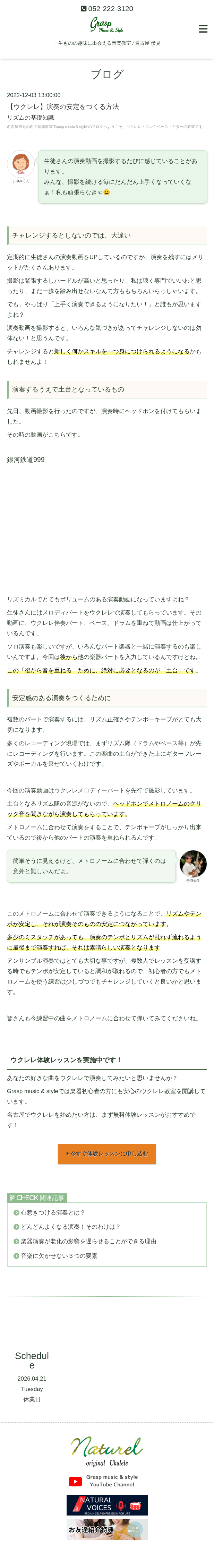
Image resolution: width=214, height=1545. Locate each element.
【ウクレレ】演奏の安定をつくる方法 (63, 106)
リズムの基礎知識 (30, 117)
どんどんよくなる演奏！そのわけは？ (71, 1229)
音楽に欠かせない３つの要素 (59, 1257)
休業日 (32, 1401)
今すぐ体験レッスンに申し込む (107, 1154)
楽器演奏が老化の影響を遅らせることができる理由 (88, 1243)
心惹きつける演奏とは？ (53, 1214)
